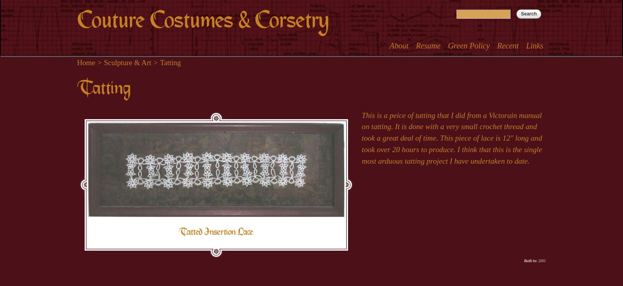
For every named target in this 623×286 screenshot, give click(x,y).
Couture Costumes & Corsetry (203, 20)
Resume (428, 45)
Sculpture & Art (127, 62)
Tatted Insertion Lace (216, 232)
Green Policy (468, 45)
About (398, 45)
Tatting (170, 62)
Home (86, 62)
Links (534, 45)
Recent (508, 45)
